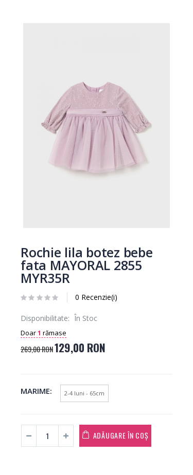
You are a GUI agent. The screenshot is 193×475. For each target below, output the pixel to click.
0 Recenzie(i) (96, 297)
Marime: (36, 391)
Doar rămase (43, 332)
